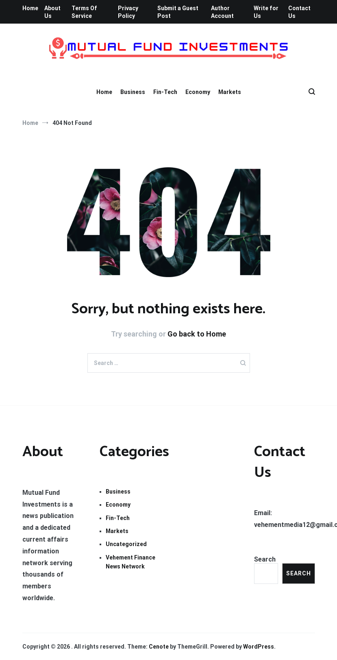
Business (132, 92)
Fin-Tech (165, 92)
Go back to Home (196, 334)
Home (30, 8)
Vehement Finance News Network (130, 562)
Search (265, 559)
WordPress (258, 646)
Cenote (159, 646)
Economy (197, 92)
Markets (229, 92)
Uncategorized (126, 544)
